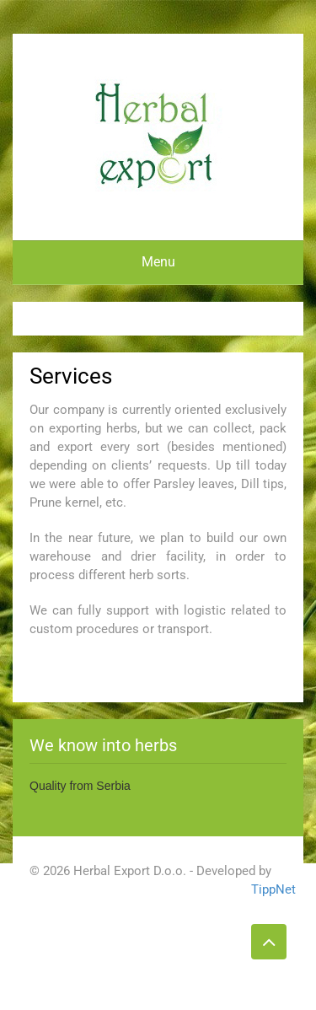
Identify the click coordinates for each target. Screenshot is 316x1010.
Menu (158, 262)
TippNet (269, 889)
